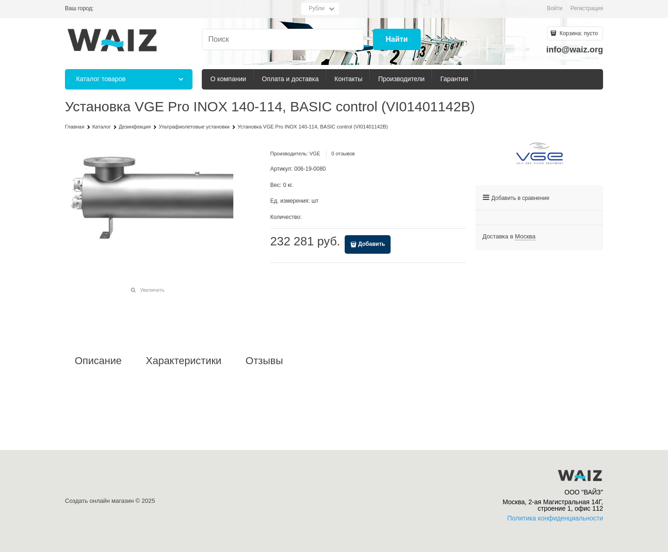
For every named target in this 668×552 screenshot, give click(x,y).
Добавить (371, 244)
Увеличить (152, 290)
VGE (314, 153)
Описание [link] (98, 361)
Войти (555, 8)
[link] (525, 236)
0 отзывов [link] (343, 153)
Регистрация (587, 8)
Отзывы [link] (264, 361)
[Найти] (397, 40)
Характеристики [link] (183, 361)
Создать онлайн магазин (99, 500)
